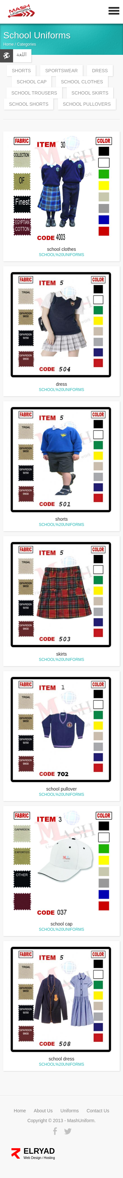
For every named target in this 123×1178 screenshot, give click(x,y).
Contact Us (98, 1110)
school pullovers (87, 104)
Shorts (21, 70)
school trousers (34, 93)
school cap (31, 81)
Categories (26, 44)
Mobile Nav (111, 12)
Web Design (32, 1158)
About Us (43, 1110)
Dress (100, 70)
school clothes (82, 81)
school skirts (90, 93)
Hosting (49, 1158)
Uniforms (70, 1110)
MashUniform (27, 12)
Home (8, 44)
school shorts (28, 104)
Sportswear (61, 70)
